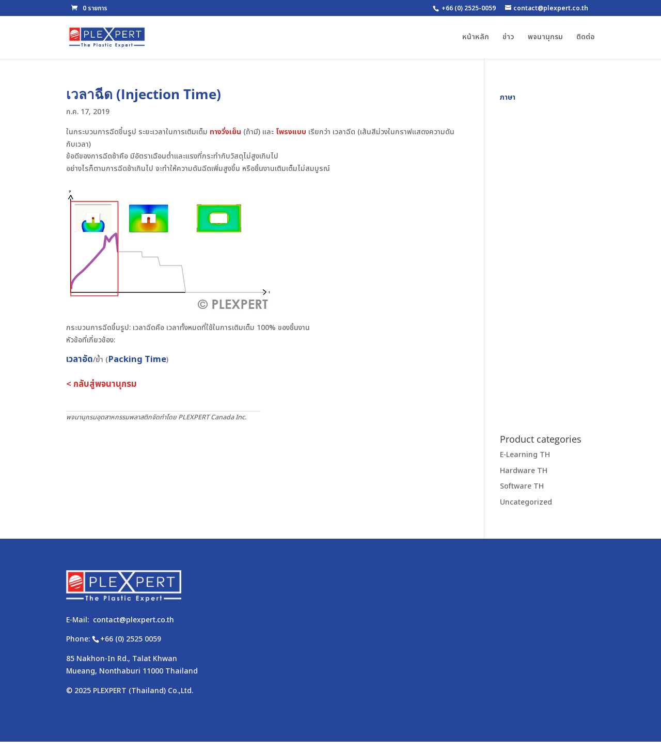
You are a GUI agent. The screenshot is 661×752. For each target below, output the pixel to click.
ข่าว (508, 38)
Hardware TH (523, 470)
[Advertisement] (547, 259)
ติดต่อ (585, 38)
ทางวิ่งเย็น (225, 132)
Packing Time (137, 359)
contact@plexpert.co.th (133, 620)
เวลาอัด (79, 359)
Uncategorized (526, 502)
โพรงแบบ (291, 132)
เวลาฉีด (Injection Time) (143, 94)
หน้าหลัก (475, 38)
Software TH (522, 486)
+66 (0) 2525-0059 (469, 8)
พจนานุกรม (545, 38)
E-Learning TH (525, 454)
